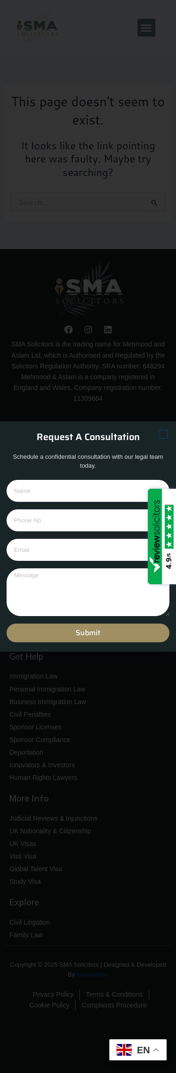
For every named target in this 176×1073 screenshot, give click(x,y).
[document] (88, 536)
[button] (163, 434)
